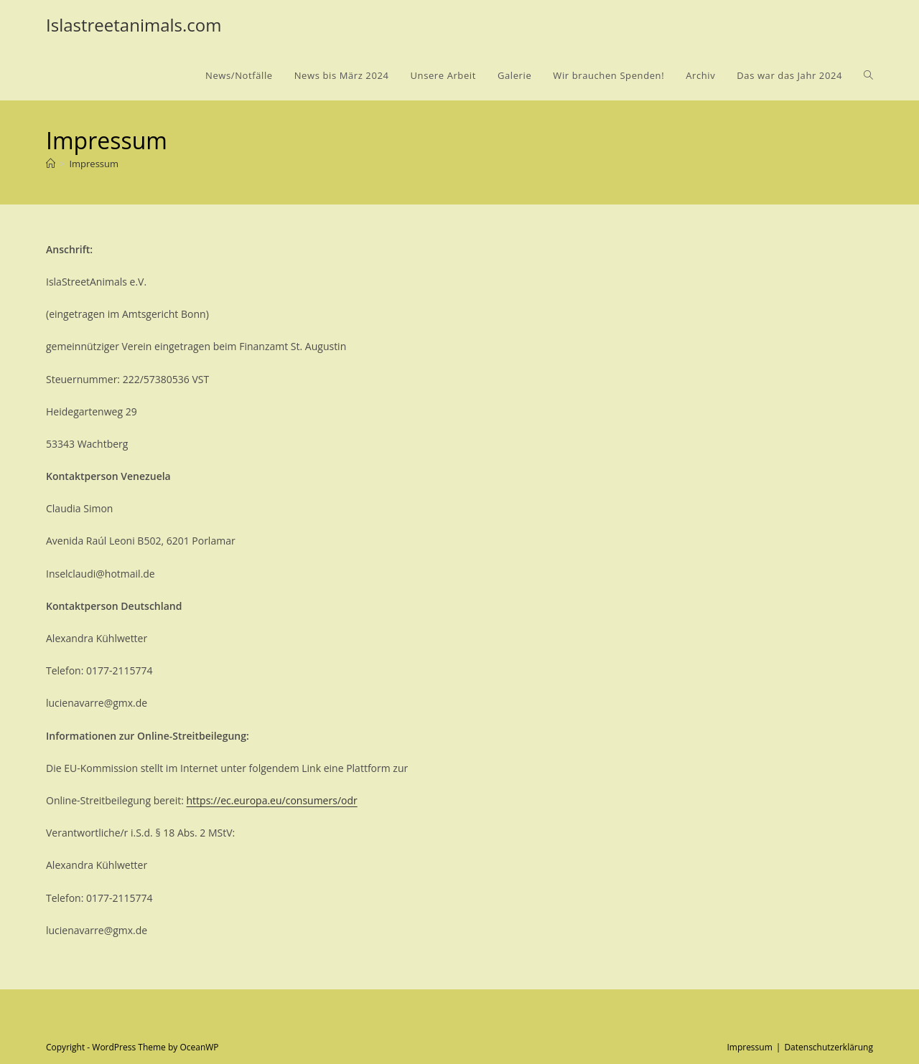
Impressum (93, 163)
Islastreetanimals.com (133, 25)
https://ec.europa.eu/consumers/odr (272, 800)
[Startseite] (50, 163)
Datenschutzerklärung (828, 1047)
